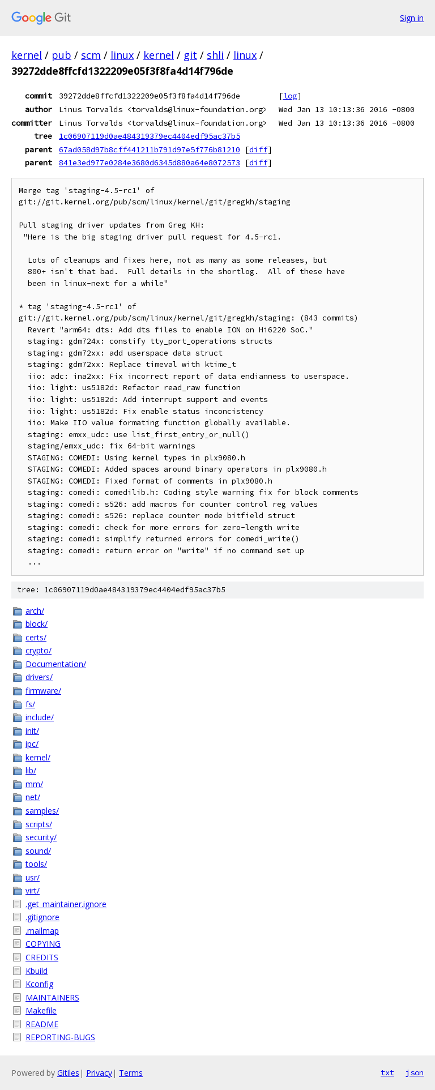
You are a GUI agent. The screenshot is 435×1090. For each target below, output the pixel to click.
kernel (26, 55)
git (190, 55)
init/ (32, 730)
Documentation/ (55, 664)
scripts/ (38, 824)
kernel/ (37, 757)
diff (258, 149)
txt (387, 1072)
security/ (41, 837)
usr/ (32, 877)
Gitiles (68, 1072)
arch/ (34, 610)
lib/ (30, 770)
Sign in (412, 17)
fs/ (30, 704)
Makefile (41, 1010)
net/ (32, 797)
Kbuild (36, 970)
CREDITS (41, 957)
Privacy (99, 1072)
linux (122, 55)
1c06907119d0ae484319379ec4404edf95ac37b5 (149, 136)
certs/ (35, 637)
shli (215, 55)
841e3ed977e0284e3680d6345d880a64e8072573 (149, 162)
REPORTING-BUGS (60, 1037)
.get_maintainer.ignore (65, 904)
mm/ (34, 784)
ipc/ (32, 743)
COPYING (43, 943)
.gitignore (42, 917)
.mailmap (42, 930)
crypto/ (38, 650)
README (41, 1024)
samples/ (42, 810)
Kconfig (39, 983)
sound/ (38, 850)
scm (91, 55)
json (415, 1072)
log (290, 96)
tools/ (36, 863)
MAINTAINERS (52, 997)
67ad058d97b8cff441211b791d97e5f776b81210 (149, 149)
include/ (39, 717)
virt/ (32, 890)
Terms (131, 1072)
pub (61, 55)
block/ (36, 623)
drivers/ (39, 677)
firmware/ (43, 690)
